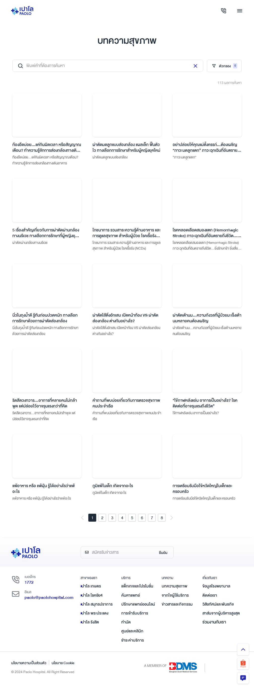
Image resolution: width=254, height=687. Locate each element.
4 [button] (122, 521)
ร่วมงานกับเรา (214, 625)
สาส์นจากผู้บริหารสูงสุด (221, 616)
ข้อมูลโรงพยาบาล (216, 589)
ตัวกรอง (224, 66)
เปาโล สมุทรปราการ (97, 607)
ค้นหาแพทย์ (130, 598)
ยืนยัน (163, 556)
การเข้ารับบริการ (134, 616)
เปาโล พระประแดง (94, 616)
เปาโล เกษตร (91, 589)
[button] (82, 521)
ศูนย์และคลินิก (132, 634)
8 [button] (162, 521)
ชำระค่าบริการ (132, 643)
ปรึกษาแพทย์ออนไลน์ (138, 607)
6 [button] (142, 521)
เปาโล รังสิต (90, 625)
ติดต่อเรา (209, 598)
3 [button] (112, 521)
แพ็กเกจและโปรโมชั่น (137, 589)
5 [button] (132, 521)
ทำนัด (126, 625)
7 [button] (152, 521)
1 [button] (92, 521)
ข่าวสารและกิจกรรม (177, 607)
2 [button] (102, 521)
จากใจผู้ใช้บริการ (175, 598)
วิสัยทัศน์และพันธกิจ (218, 607)
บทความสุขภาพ (174, 589)
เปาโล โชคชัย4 (92, 598)
